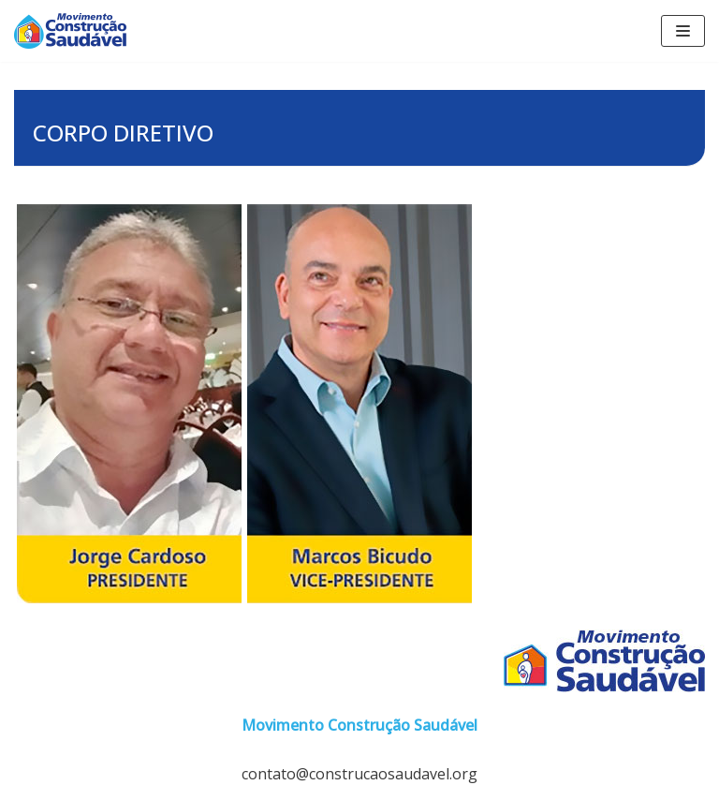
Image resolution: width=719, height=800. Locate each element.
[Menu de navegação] (683, 31)
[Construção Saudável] (70, 31)
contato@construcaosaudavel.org (359, 773)
